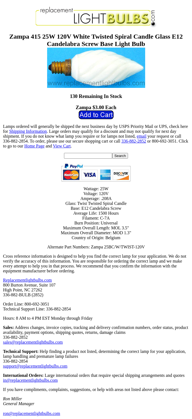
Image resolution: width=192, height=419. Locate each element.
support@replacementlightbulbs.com (35, 366)
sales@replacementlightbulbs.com (33, 342)
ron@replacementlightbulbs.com (31, 413)
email (142, 136)
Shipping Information (28, 131)
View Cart (62, 146)
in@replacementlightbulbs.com (30, 380)
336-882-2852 (133, 141)
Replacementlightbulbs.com (27, 280)
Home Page (34, 146)
